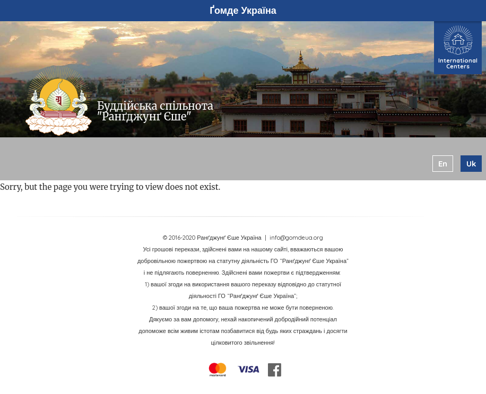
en (442, 164)
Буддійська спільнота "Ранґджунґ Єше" (155, 111)
